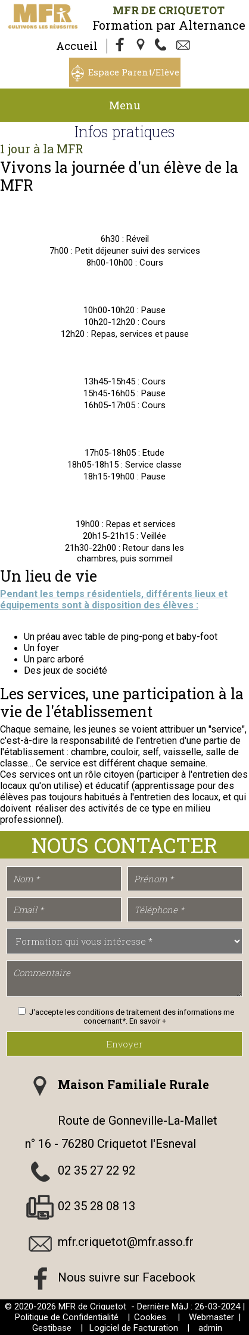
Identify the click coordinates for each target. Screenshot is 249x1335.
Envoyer (124, 1044)
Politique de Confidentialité (67, 1317)
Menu (125, 105)
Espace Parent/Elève (133, 72)
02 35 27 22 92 (96, 1170)
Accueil (77, 46)
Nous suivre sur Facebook (126, 1277)
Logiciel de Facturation (133, 1328)
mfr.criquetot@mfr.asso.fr (126, 1242)
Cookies (150, 1317)
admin (210, 1328)
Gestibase (51, 1328)
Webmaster (211, 1317)
